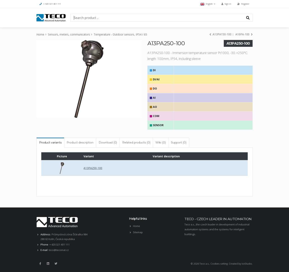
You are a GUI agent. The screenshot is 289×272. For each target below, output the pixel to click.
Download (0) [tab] (108, 142)
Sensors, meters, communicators (69, 34)
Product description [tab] (80, 142)
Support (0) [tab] (178, 142)
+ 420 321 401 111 (50, 4)
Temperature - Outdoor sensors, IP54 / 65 (120, 34)
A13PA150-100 (220, 34)
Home (40, 34)
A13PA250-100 (93, 168)
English (207, 4)
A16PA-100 (244, 34)
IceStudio (247, 263)
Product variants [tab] (50, 142)
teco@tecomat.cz (59, 250)
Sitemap (138, 232)
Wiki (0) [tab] (160, 142)
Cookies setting (219, 263)
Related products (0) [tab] (136, 142)
